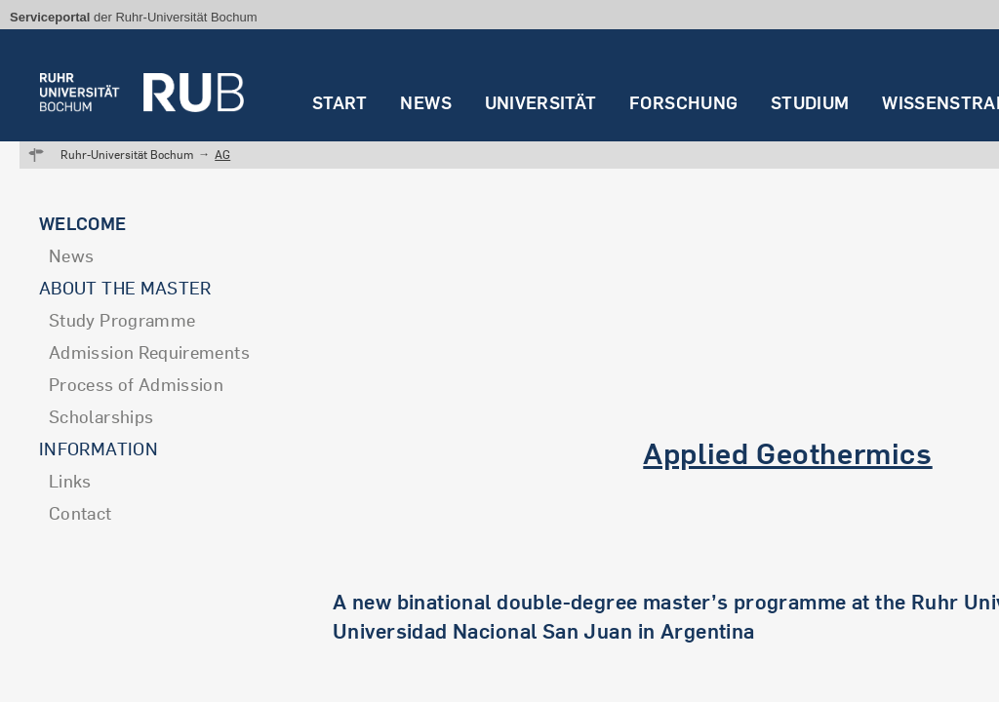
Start (340, 103)
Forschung (683, 103)
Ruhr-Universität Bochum (126, 154)
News (425, 103)
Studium (810, 103)
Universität (541, 103)
